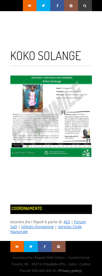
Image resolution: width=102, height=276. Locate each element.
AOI (67, 221)
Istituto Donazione (37, 226)
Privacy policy (70, 270)
